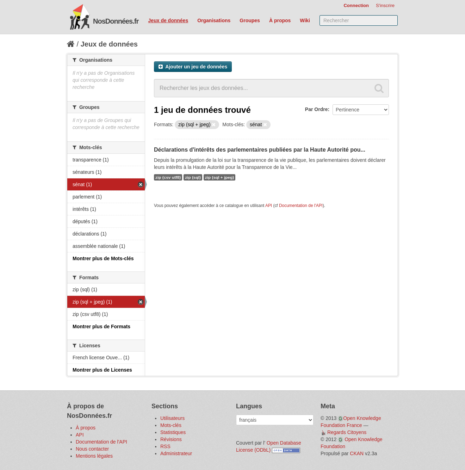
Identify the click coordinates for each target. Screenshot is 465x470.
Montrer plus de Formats (101, 326)
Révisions (171, 439)
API (268, 205)
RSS (165, 446)
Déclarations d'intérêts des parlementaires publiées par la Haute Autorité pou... (259, 150)
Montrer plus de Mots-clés (103, 258)
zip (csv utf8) (168, 177)
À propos (280, 20)
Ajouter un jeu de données (193, 66)
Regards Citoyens (346, 432)
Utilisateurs (172, 418)
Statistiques (173, 432)
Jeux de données (168, 20)
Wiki (305, 20)
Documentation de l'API (301, 205)
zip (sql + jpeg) (219, 177)
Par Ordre (316, 109)
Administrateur (176, 453)
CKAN (357, 453)
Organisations (213, 20)
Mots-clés (170, 425)
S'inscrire (385, 5)
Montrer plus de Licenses (102, 370)
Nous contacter (92, 449)
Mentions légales (94, 456)
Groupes (250, 20)
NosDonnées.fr (115, 21)
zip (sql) (193, 177)
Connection (356, 5)
